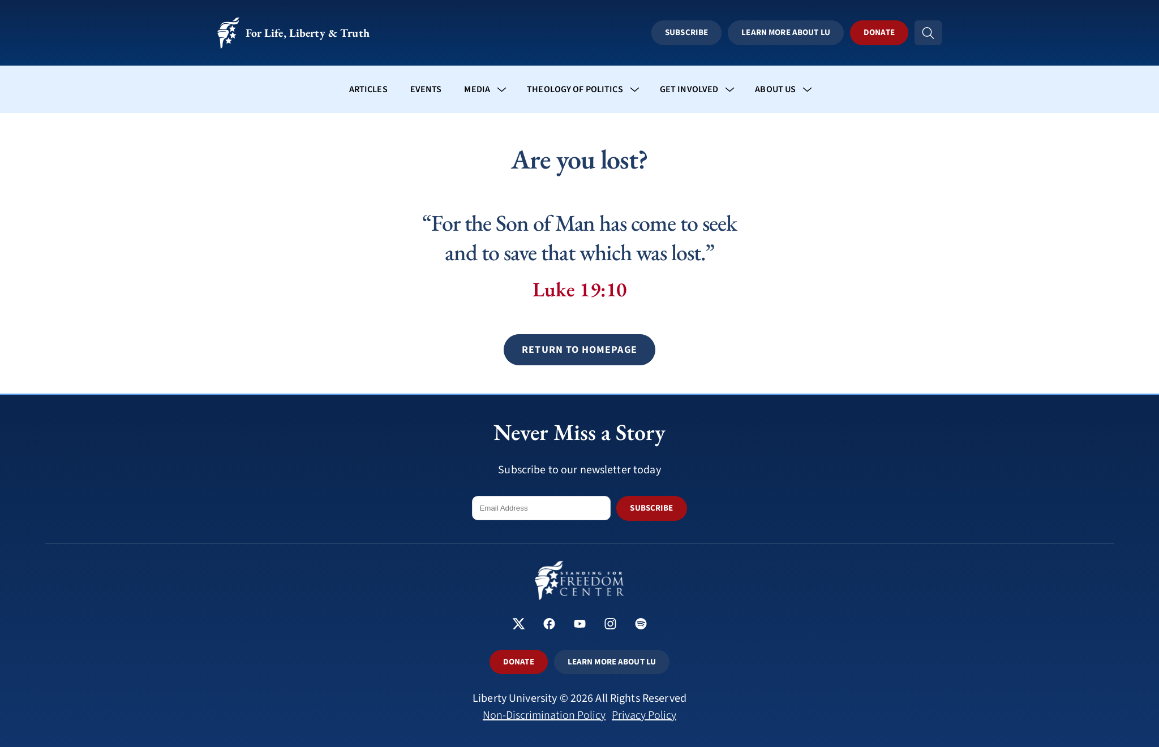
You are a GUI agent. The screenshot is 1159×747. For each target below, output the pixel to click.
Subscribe (686, 32)
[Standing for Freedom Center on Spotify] (641, 625)
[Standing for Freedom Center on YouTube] (580, 625)
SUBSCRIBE (651, 508)
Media (477, 89)
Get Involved (689, 89)
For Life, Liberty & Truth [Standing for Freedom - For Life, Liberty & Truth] (293, 33)
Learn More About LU (785, 32)
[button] (579, 349)
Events (426, 89)
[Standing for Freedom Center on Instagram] (610, 625)
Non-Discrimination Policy (544, 715)
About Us (775, 89)
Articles (368, 89)
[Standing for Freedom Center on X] (519, 625)
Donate (879, 32)
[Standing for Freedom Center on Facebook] (549, 625)
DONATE (518, 662)
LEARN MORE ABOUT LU (612, 662)
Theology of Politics (575, 89)
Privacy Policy (644, 715)
